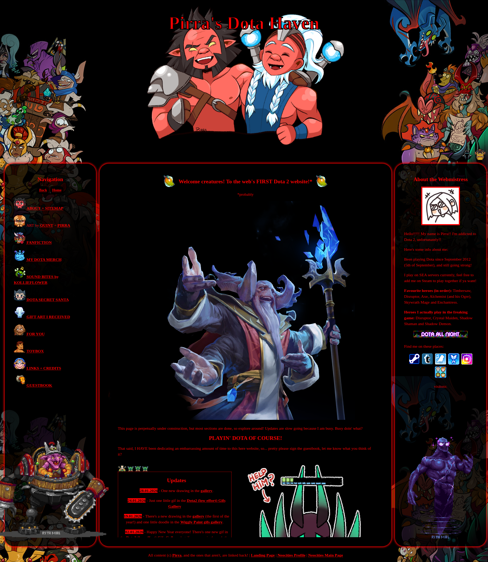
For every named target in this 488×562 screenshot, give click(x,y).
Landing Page (263, 555)
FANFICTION (39, 242)
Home (57, 190)
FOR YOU (36, 334)
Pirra (177, 555)
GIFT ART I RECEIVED (48, 317)
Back (43, 190)
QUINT (46, 225)
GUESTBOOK (39, 385)
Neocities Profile (291, 555)
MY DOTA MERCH (44, 259)
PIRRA (64, 225)
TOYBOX (35, 351)
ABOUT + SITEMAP (45, 208)
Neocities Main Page (325, 555)
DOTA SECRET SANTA (48, 299)
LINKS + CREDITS (44, 368)
